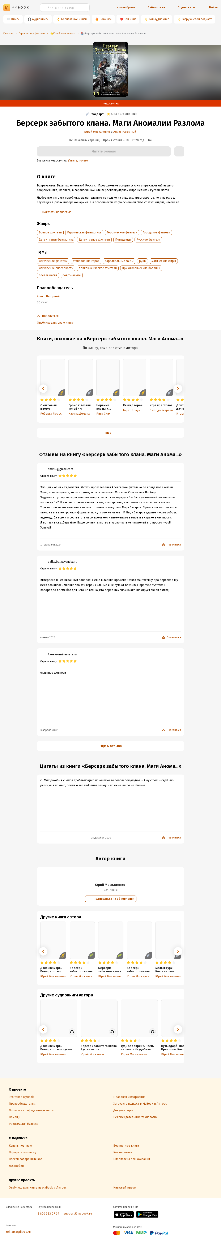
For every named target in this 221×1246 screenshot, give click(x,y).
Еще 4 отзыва (110, 746)
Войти (213, 7)
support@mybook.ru (78, 1213)
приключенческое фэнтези (98, 268)
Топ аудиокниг (159, 19)
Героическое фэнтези (122, 232)
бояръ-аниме (72, 275)
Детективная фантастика (56, 239)
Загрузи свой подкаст (197, 19)
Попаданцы (123, 239)
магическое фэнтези (53, 261)
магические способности (56, 268)
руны (142, 261)
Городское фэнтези (156, 232)
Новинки (105, 19)
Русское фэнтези (148, 239)
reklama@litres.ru (18, 1232)
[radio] (42, 400)
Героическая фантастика (84, 232)
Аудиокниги (40, 19)
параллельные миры (119, 261)
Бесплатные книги (74, 19)
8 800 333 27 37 (48, 1213)
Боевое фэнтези (50, 232)
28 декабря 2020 (101, 837)
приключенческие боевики (141, 268)
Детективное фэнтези (94, 239)
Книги (15, 19)
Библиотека (156, 7)
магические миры (164, 261)
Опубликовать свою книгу (55, 322)
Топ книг (130, 19)
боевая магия (48, 275)
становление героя (86, 261)
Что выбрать (125, 7)
